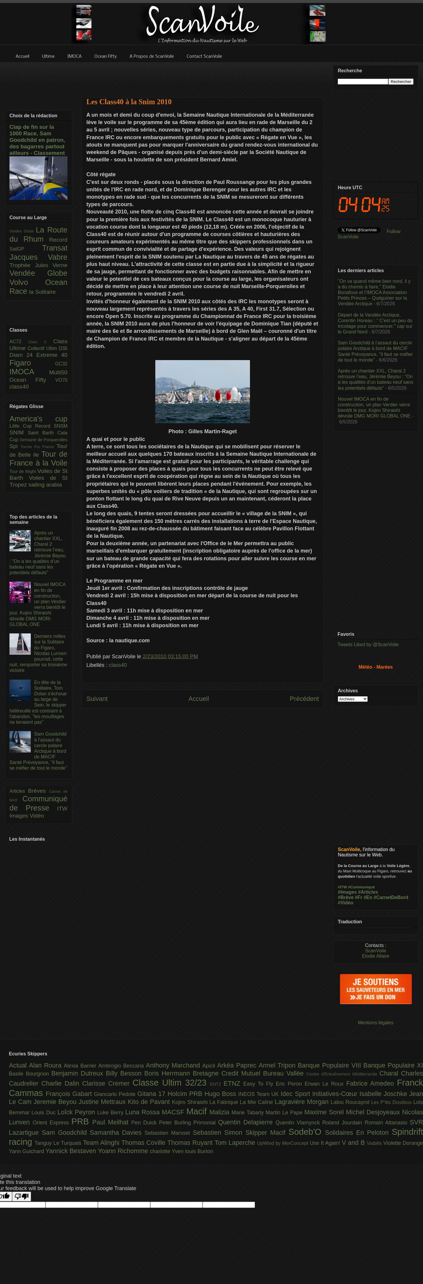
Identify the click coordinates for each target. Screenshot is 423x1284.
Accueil (198, 698)
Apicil (209, 1066)
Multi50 (58, 372)
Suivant (97, 698)
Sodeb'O (306, 1132)
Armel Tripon (278, 1065)
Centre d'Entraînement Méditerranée (343, 1074)
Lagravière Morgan (303, 1101)
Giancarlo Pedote (116, 1094)
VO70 (61, 380)
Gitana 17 (152, 1093)
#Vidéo (345, 902)
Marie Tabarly (249, 1113)
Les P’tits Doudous (392, 1102)
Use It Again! (326, 1143)
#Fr (358, 897)
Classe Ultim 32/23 (171, 1082)
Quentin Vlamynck (299, 1123)
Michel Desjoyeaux (374, 1112)
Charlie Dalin (61, 1083)
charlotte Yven (167, 1151)
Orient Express (52, 1123)
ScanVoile (375, 950)
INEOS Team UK (259, 1094)
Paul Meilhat (111, 1122)
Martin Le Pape (285, 1113)
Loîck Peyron (77, 1112)
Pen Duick (145, 1123)
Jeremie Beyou (55, 1101)
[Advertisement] (202, 76)
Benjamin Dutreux (78, 1073)
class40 (118, 665)
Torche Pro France (38, 446)
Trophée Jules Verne (38, 265)
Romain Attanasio (387, 1123)
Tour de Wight (23, 471)
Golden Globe (22, 231)
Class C (40, 342)
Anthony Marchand (174, 1065)
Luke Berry (111, 1113)
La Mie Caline (257, 1102)
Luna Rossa (143, 1112)
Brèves (38, 791)
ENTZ (217, 1084)
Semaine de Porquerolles (43, 439)
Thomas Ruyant (190, 1142)
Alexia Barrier (81, 1066)
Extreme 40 (51, 355)
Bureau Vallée (284, 1073)
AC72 (18, 341)
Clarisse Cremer (107, 1083)
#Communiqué (361, 887)
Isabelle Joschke (384, 1093)
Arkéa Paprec (238, 1065)
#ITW (342, 887)
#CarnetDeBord (391, 897)
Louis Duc (44, 1113)
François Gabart (70, 1093)
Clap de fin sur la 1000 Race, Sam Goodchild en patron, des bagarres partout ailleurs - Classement (37, 140)
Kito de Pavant (150, 1101)
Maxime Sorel (325, 1112)
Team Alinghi (102, 1142)
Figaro (32, 363)
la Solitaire (42, 292)
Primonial (205, 1123)
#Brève (345, 897)
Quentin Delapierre (246, 1122)
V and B (354, 1142)
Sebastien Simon (219, 1132)
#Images (347, 892)
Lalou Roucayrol (351, 1102)
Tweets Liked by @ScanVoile (368, 644)
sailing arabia (45, 485)
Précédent (304, 698)
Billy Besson (125, 1073)
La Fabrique (224, 1102)
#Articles (368, 892)
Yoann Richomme (124, 1151)
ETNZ (233, 1083)
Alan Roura (46, 1065)
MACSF (174, 1112)
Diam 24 (22, 355)
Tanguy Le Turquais (59, 1143)
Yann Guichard (27, 1151)
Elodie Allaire (376, 956)
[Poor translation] (21, 1196)
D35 (63, 348)
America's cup (38, 419)
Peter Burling (176, 1123)
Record (58, 240)
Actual (19, 1065)
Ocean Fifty (32, 380)
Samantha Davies (117, 1132)
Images (19, 816)
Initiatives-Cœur (335, 1093)
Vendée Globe (38, 273)
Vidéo (37, 816)
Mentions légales (375, 1022)
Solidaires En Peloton (358, 1132)
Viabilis (375, 1143)
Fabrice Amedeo (371, 1083)
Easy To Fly (259, 1084)
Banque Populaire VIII (331, 1065)
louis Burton (199, 1151)
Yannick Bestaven (72, 1151)
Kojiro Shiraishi (190, 1102)
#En (368, 897)
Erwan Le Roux (325, 1084)
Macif (197, 1111)
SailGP (25, 248)
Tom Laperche (235, 1142)
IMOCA (29, 371)
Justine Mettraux (102, 1101)
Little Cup (22, 425)
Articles (18, 791)
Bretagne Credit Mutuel (228, 1073)
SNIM (18, 432)
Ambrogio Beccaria (122, 1066)
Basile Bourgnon (30, 1074)
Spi (14, 446)
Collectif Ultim (43, 348)
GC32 (61, 363)
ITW (62, 808)
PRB (81, 1121)
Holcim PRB (185, 1093)
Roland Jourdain (343, 1123)
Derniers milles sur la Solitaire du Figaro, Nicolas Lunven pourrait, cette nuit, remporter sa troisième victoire (38, 653)
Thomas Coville (144, 1142)
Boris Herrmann (168, 1073)
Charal (390, 1073)
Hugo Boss (221, 1093)
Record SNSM (51, 425)
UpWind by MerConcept (283, 1143)
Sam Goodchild (66, 1132)
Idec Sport (296, 1093)
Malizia (220, 1112)
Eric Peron (290, 1084)
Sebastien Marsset (169, 1133)
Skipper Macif (267, 1132)
